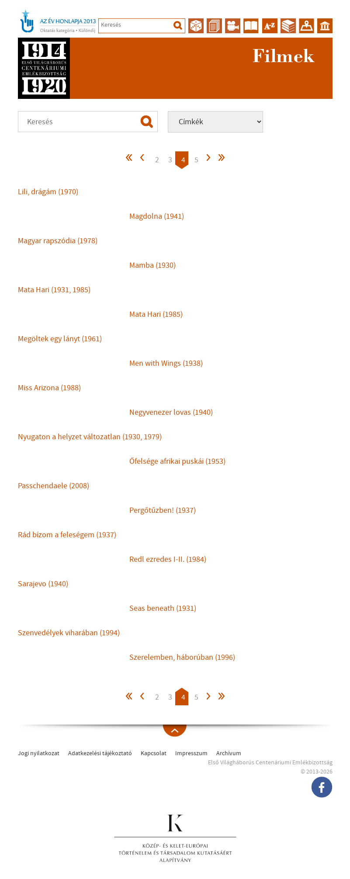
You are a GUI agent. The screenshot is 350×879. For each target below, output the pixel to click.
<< (129, 160)
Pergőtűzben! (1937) (162, 510)
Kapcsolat (153, 753)
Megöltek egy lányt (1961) (60, 339)
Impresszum (191, 753)
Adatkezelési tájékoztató (100, 753)
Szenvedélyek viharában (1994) (69, 633)
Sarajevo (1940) (43, 584)
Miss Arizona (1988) (49, 388)
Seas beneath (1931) (162, 608)
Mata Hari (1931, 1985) (54, 290)
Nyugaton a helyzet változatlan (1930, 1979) (90, 437)
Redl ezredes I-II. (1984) (167, 559)
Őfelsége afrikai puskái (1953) (177, 461)
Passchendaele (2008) (53, 486)
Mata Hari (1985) (156, 314)
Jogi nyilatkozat (38, 753)
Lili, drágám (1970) (48, 192)
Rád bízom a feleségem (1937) (67, 535)
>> (221, 160)
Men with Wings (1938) (166, 363)
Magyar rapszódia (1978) (57, 241)
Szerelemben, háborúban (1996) (182, 657)
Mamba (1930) (152, 265)
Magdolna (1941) (156, 216)
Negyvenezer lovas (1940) (171, 412)
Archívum (228, 753)
